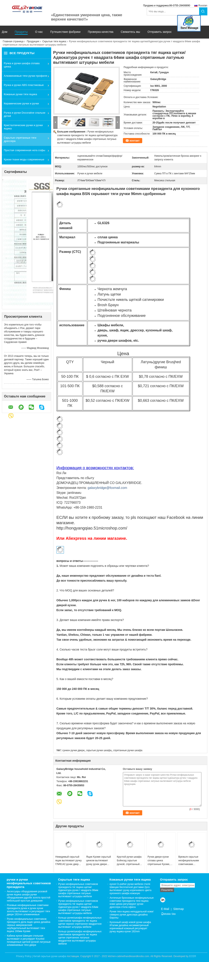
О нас (39, 31)
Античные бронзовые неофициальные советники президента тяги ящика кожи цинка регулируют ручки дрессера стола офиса (132, 902)
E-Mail (165, 909)
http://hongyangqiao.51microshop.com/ (92, 528)
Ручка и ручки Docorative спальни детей (24, 114)
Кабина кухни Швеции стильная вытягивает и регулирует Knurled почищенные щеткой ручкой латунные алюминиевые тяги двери (29, 940)
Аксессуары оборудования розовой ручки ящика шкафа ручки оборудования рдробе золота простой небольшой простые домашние (28, 896)
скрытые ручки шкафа (98, 750)
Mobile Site (168, 914)
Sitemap (178, 909)
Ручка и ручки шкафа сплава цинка (22, 65)
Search (203, 11)
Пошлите (167, 889)
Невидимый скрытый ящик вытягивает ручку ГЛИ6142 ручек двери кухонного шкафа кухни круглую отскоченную (68, 860)
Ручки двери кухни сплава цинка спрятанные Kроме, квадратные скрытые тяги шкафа (159, 860)
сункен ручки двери (73, 750)
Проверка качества (100, 31)
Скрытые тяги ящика (54, 41)
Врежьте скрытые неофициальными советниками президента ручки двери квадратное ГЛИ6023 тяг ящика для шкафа (189, 860)
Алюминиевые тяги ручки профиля (25, 75)
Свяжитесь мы (130, 31)
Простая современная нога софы (24, 150)
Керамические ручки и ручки (21, 103)
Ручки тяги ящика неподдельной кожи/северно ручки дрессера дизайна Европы (132, 914)
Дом (4, 31)
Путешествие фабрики (65, 31)
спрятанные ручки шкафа (127, 750)
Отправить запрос (160, 31)
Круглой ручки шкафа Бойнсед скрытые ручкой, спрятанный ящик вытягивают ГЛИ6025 (129, 860)
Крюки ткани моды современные (24, 159)
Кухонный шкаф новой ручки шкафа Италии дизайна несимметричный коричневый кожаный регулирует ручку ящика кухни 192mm (130, 927)
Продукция (33, 41)
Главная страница (13, 41)
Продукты (21, 31)
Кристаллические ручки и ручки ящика (23, 127)
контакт (135, 140)
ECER (192, 956)
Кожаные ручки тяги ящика (20, 94)
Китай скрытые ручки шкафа (49, 956)
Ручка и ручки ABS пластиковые (24, 85)
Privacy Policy (23, 956)
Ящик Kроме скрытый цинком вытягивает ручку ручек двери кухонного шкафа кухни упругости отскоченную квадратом (98, 860)
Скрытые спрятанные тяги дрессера (20, 139)
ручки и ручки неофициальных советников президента (29, 883)
